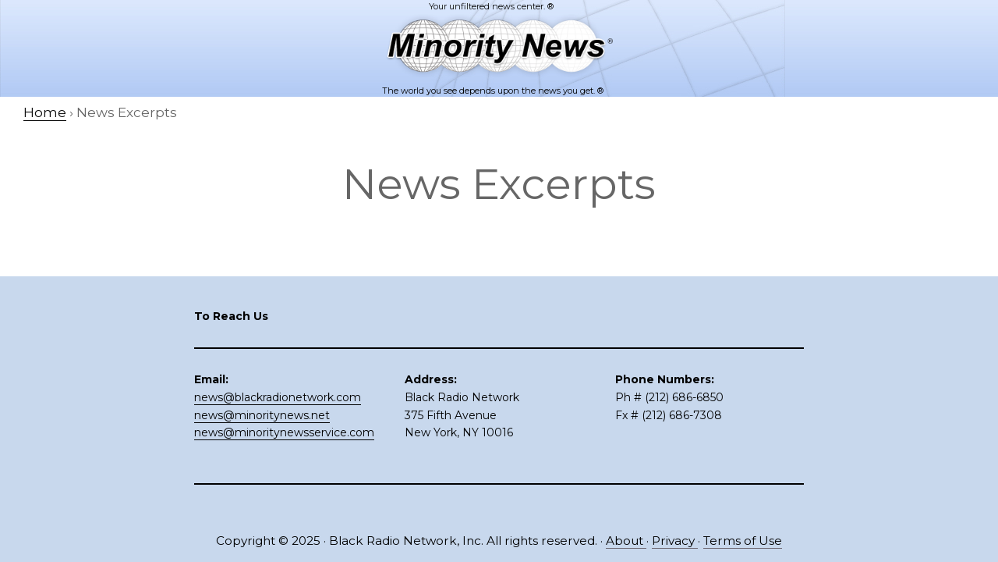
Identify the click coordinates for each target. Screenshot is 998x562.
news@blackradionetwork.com (277, 397)
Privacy (675, 540)
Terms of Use (742, 540)
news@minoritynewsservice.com (284, 432)
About (626, 540)
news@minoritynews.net (262, 415)
